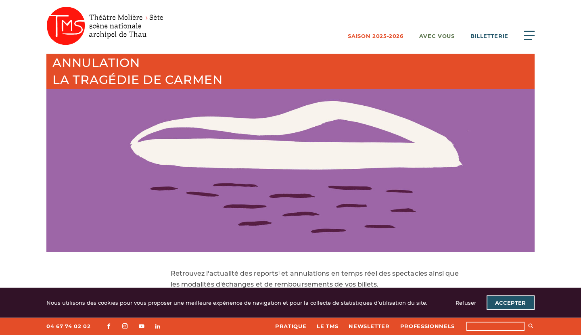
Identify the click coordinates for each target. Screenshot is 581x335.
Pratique (290, 326)
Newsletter (369, 326)
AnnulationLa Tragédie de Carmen (137, 71)
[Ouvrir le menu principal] (529, 35)
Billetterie (489, 36)
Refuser (466, 302)
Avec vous (437, 36)
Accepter (510, 302)
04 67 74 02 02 (68, 326)
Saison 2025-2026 (375, 36)
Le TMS (327, 326)
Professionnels (427, 326)
